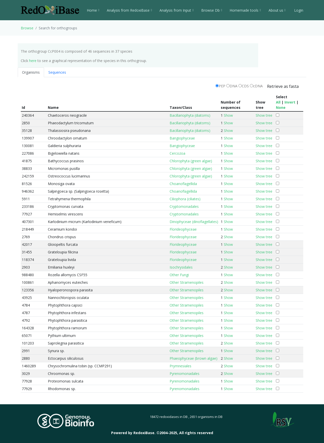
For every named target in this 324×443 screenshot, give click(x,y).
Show (228, 115)
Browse (27, 28)
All (278, 102)
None (281, 107)
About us (277, 10)
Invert (290, 102)
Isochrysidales (181, 267)
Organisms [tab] (31, 72)
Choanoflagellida (183, 183)
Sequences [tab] (57, 72)
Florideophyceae (183, 229)
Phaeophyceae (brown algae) (193, 358)
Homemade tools (245, 10)
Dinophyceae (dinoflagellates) (194, 221)
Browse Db (211, 10)
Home (93, 10)
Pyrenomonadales (184, 373)
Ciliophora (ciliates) (185, 198)
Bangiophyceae (182, 138)
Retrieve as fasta (283, 86)
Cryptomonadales (184, 206)
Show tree (264, 115)
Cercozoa (177, 153)
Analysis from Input (176, 10)
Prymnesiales (180, 366)
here (32, 60)
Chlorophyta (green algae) (191, 160)
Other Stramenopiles (187, 282)
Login (298, 10)
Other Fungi (179, 274)
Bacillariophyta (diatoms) (190, 115)
